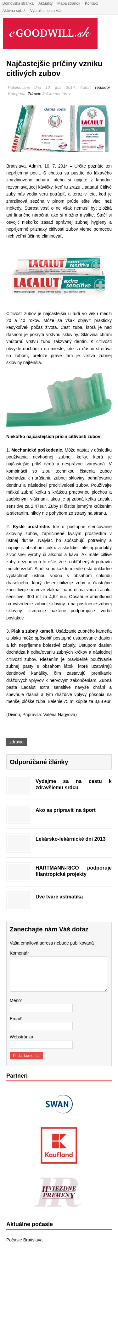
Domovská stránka (18, 3)
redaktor (102, 87)
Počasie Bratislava (24, 1239)
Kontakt (91, 3)
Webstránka (21, 1036)
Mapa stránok (68, 3)
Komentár (19, 953)
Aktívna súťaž (14, 10)
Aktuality (45, 3)
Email (15, 1018)
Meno (15, 1000)
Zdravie (34, 93)
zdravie (16, 741)
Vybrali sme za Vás (46, 10)
